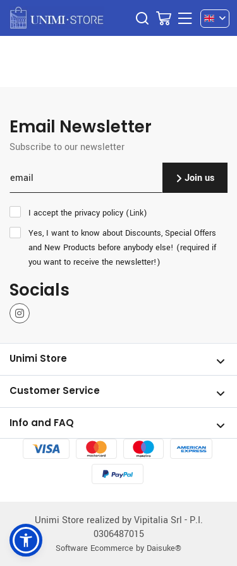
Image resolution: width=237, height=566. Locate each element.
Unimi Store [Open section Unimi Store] (117, 359)
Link (136, 212)
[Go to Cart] (163, 18)
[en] (215, 18)
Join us (195, 177)
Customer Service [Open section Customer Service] (117, 391)
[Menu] (185, 18)
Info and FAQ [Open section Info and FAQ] (117, 423)
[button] (26, 540)
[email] (85, 178)
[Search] (142, 18)
